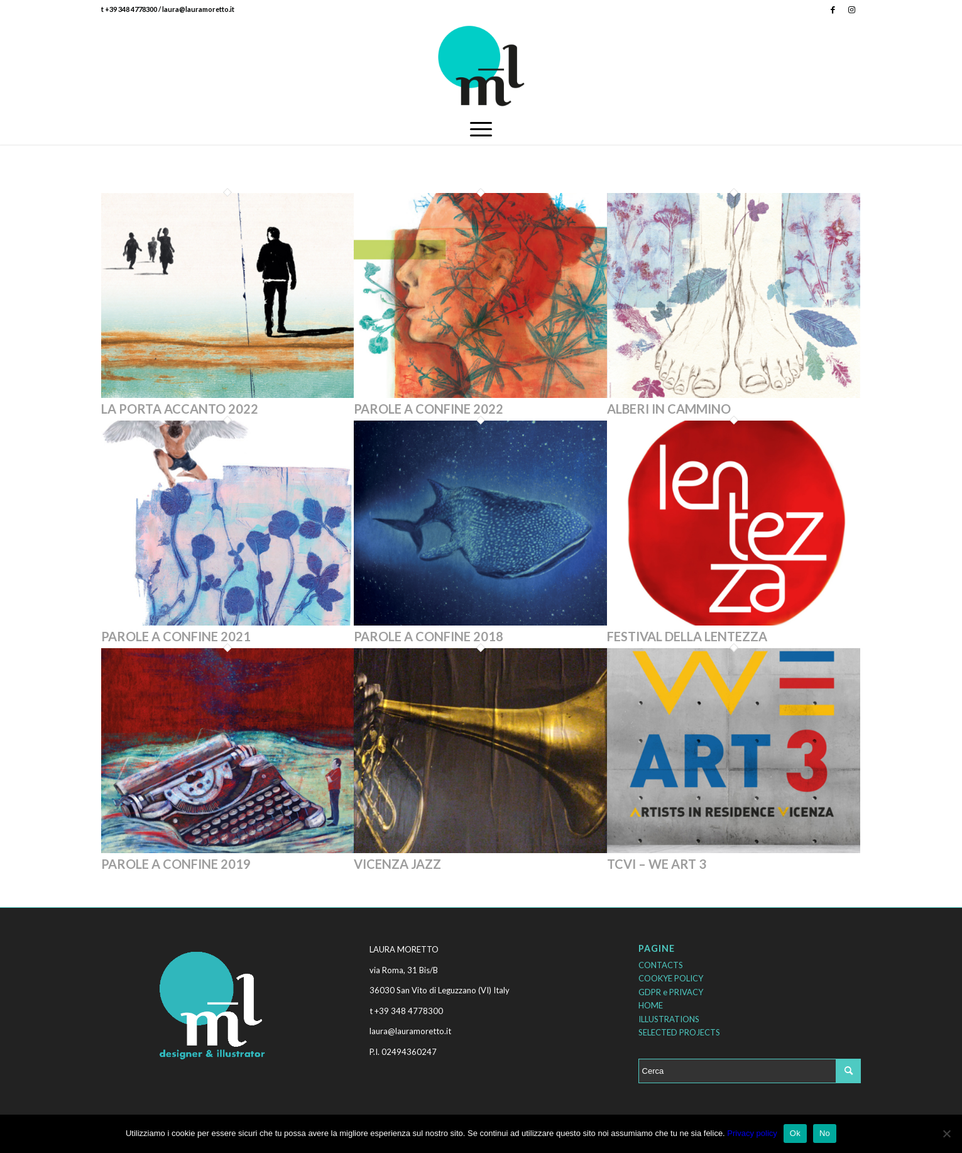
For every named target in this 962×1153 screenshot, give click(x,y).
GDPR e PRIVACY (670, 992)
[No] (946, 1133)
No (824, 1133)
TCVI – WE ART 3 (656, 863)
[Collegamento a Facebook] (833, 9)
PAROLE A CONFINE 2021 (176, 636)
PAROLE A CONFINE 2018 (428, 636)
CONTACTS (660, 965)
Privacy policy (752, 1133)
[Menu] (481, 129)
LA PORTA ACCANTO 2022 (179, 408)
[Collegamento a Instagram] (852, 9)
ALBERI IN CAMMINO (669, 408)
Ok (795, 1133)
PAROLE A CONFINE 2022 (428, 408)
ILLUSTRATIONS (668, 1019)
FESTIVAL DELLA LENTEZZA (687, 636)
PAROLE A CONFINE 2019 (176, 863)
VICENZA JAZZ (397, 863)
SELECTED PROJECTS (679, 1032)
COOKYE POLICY (670, 978)
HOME (650, 1005)
